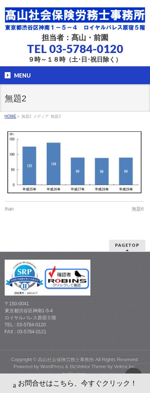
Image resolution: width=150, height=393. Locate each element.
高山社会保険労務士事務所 (66, 359)
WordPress (52, 366)
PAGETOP (127, 245)
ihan (9, 209)
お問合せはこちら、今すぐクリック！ (75, 384)
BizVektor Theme (88, 366)
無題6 (138, 209)
